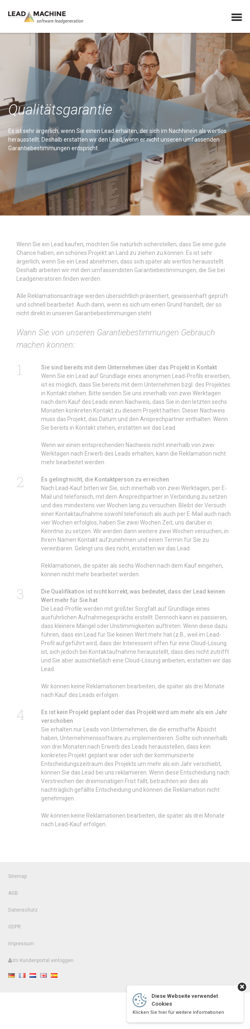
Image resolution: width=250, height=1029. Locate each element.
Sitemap (17, 880)
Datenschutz (23, 914)
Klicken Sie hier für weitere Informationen (178, 1012)
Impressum (21, 947)
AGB (13, 897)
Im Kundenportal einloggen (40, 964)
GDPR (14, 930)
